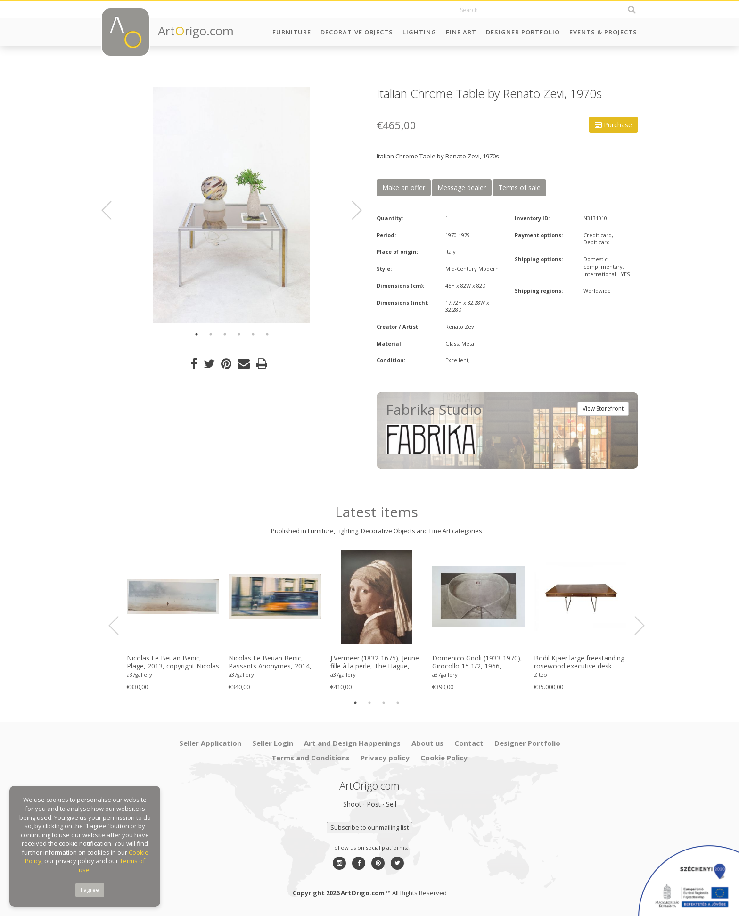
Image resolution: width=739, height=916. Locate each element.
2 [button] (210, 334)
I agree (90, 890)
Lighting (419, 32)
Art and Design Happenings (352, 743)
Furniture (291, 32)
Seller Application (210, 743)
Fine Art (461, 32)
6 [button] (267, 334)
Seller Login (272, 743)
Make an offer (403, 187)
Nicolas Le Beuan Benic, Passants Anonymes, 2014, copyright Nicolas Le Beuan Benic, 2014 (270, 662)
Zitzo (540, 674)
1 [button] (196, 334)
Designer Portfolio (523, 32)
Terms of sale (519, 187)
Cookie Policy (444, 757)
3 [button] (225, 334)
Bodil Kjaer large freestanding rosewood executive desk (579, 662)
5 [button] (253, 334)
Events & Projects (603, 32)
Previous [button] (112, 210)
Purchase (613, 124)
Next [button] (351, 210)
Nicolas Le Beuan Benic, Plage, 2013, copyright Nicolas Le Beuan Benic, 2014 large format (173, 662)
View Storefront (603, 408)
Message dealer (461, 187)
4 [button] (239, 334)
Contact (469, 743)
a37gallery (139, 674)
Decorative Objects (356, 32)
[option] (231, 205)
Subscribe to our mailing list (369, 827)
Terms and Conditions (310, 757)
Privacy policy (385, 757)
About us (427, 743)
